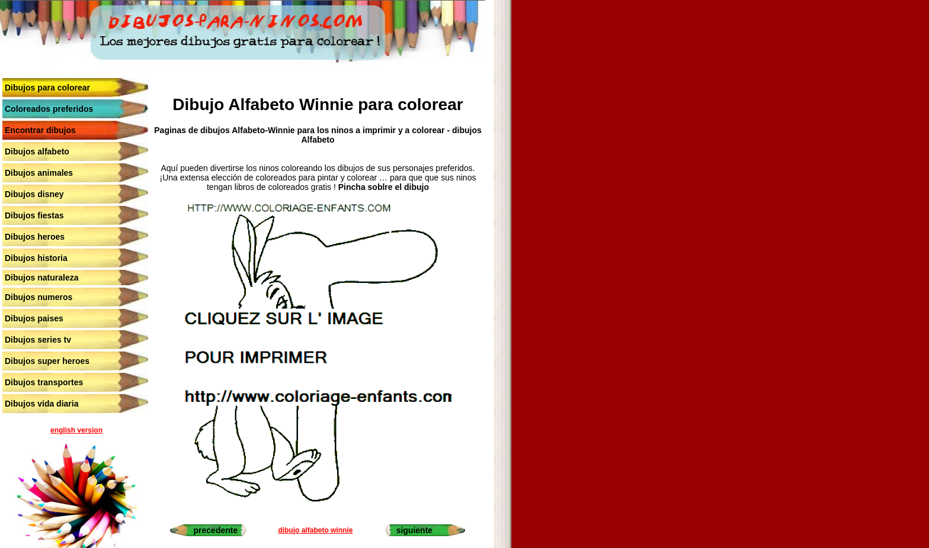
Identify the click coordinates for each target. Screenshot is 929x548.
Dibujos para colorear (47, 87)
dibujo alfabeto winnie (315, 530)
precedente (216, 530)
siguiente (414, 530)
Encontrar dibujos (40, 130)
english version (76, 430)
